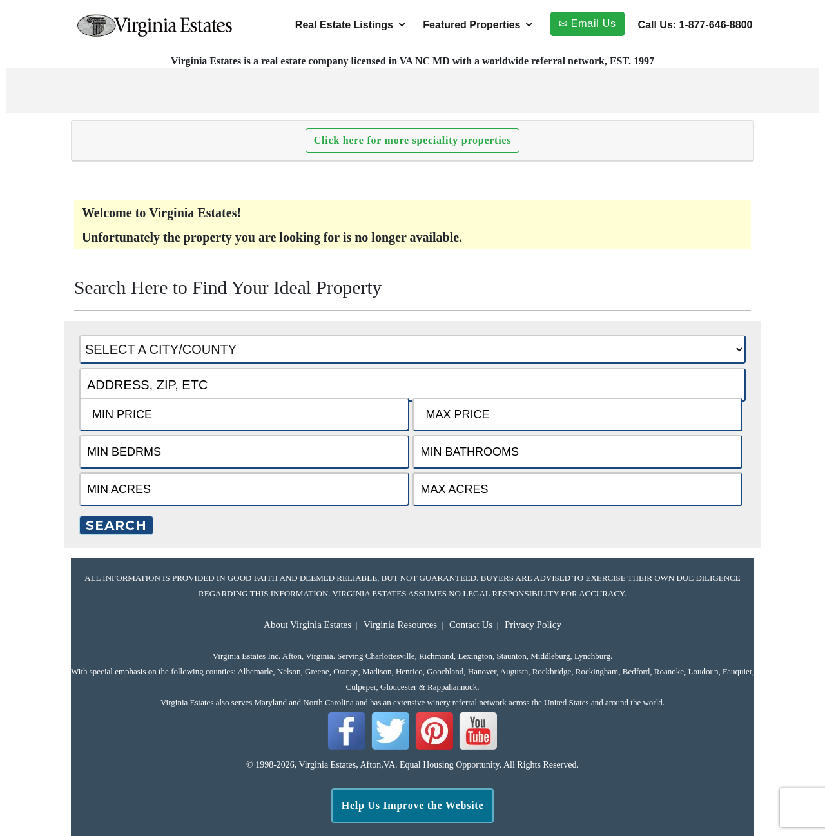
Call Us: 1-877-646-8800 (695, 24)
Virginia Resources (400, 624)
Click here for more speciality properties (412, 140)
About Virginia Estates (307, 624)
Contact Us (470, 624)
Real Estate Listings (344, 24)
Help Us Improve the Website (413, 805)
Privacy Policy (533, 624)
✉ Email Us (587, 23)
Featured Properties (471, 24)
